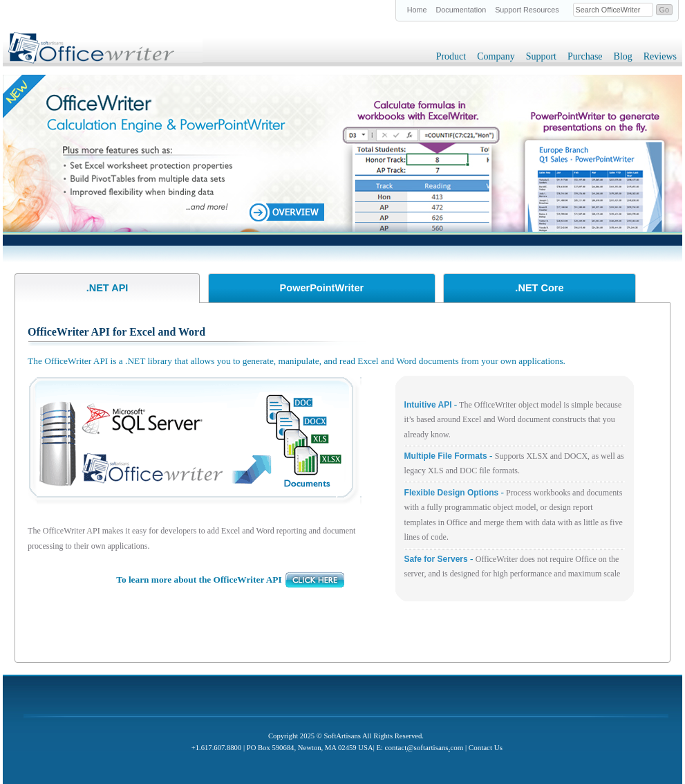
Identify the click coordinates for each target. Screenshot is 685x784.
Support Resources (527, 10)
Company (495, 56)
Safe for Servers (436, 559)
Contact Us (486, 747)
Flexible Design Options (451, 493)
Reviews (660, 56)
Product (451, 56)
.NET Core (539, 287)
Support (541, 56)
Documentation (461, 10)
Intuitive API (429, 405)
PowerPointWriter (322, 287)
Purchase (585, 56)
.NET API (107, 287)
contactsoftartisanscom (424, 747)
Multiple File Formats (446, 456)
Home (417, 10)
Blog (623, 56)
